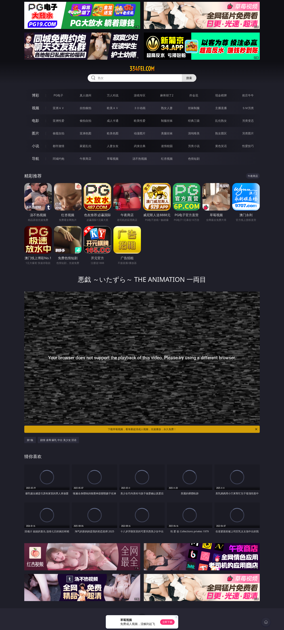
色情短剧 (194, 159)
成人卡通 (112, 121)
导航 (35, 158)
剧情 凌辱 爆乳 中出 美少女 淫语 (58, 440)
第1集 (30, 440)
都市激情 (58, 146)
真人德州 (85, 95)
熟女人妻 (167, 108)
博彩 (35, 95)
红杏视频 (167, 159)
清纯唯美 (194, 133)
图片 (35, 133)
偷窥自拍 (58, 133)
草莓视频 (112, 159)
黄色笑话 (221, 146)
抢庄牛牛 (248, 95)
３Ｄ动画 (139, 108)
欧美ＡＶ (112, 108)
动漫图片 (139, 133)
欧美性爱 (139, 121)
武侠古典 (139, 146)
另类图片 (248, 133)
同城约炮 (58, 159)
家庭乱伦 (85, 146)
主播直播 (221, 108)
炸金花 (193, 95)
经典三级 (194, 121)
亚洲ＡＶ (58, 108)
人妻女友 (112, 146)
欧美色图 (112, 133)
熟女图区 (221, 133)
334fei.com (142, 68)
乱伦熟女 (221, 121)
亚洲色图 (85, 133)
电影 (35, 120)
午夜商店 (85, 159)
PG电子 (58, 95)
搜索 (189, 78)
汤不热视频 (139, 159)
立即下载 (167, 622)
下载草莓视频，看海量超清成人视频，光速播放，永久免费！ (183, 429)
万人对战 (112, 95)
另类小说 (194, 146)
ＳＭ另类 (248, 108)
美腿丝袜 (167, 133)
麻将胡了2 (166, 95)
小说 (35, 145)
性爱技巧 (248, 146)
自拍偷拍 (85, 108)
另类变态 (248, 121)
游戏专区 (139, 95)
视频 (35, 107)
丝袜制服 (194, 108)
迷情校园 (167, 146)
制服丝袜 (167, 121)
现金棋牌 (221, 95)
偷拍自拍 (85, 121)
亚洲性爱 (58, 121)
